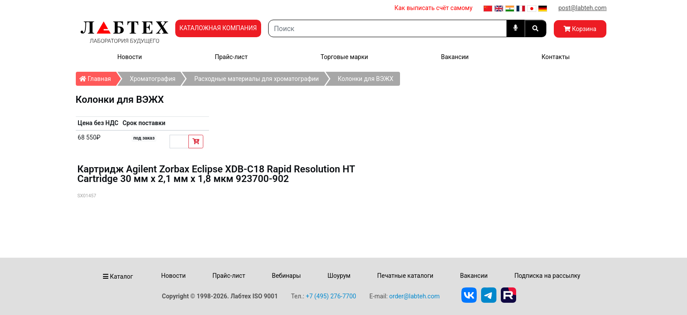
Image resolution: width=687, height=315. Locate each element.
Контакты (556, 56)
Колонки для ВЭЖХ (365, 78)
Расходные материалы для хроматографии (256, 78)
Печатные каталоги (405, 275)
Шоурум (338, 275)
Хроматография (152, 78)
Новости (129, 56)
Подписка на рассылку (547, 275)
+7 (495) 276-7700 (331, 296)
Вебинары (286, 275)
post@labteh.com (582, 7)
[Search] (387, 28)
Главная (98, 77)
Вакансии (454, 56)
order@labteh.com (414, 296)
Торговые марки (344, 56)
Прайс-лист (231, 56)
